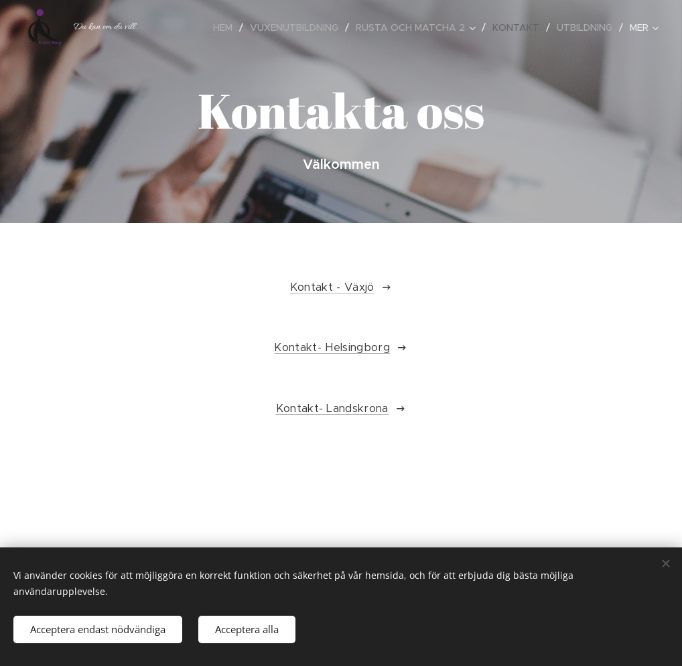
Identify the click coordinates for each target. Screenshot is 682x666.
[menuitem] (226, 27)
